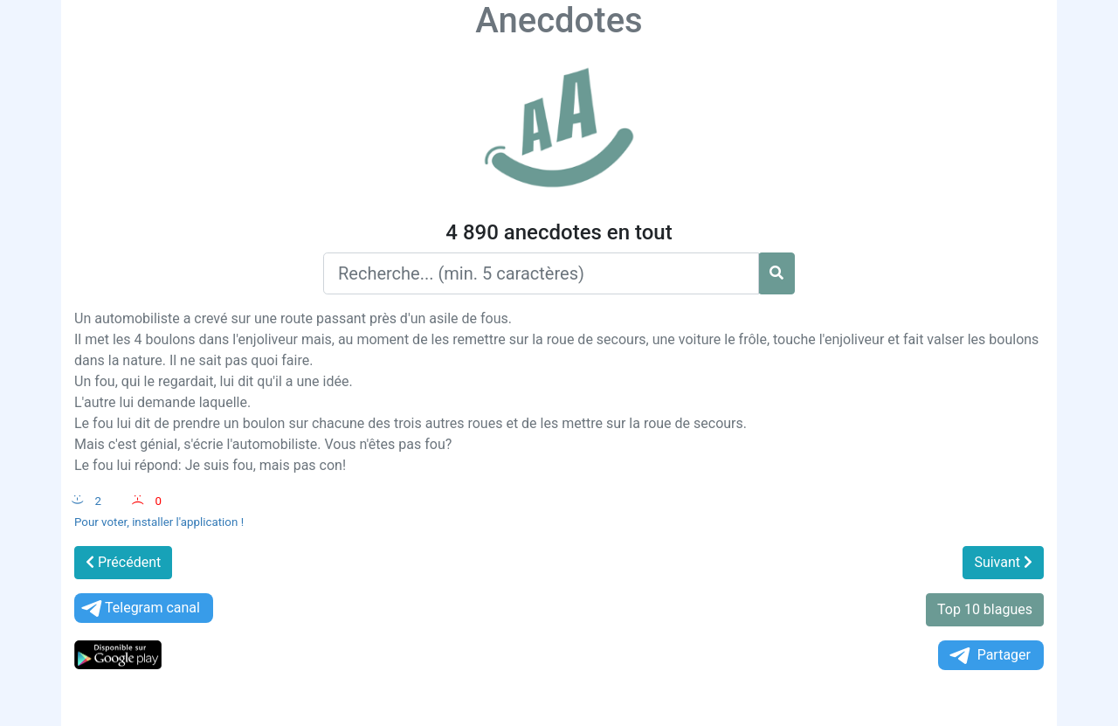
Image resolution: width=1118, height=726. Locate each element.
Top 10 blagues (984, 609)
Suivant (1003, 562)
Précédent (123, 562)
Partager (989, 655)
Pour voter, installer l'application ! (159, 522)
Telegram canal (139, 608)
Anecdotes (558, 20)
